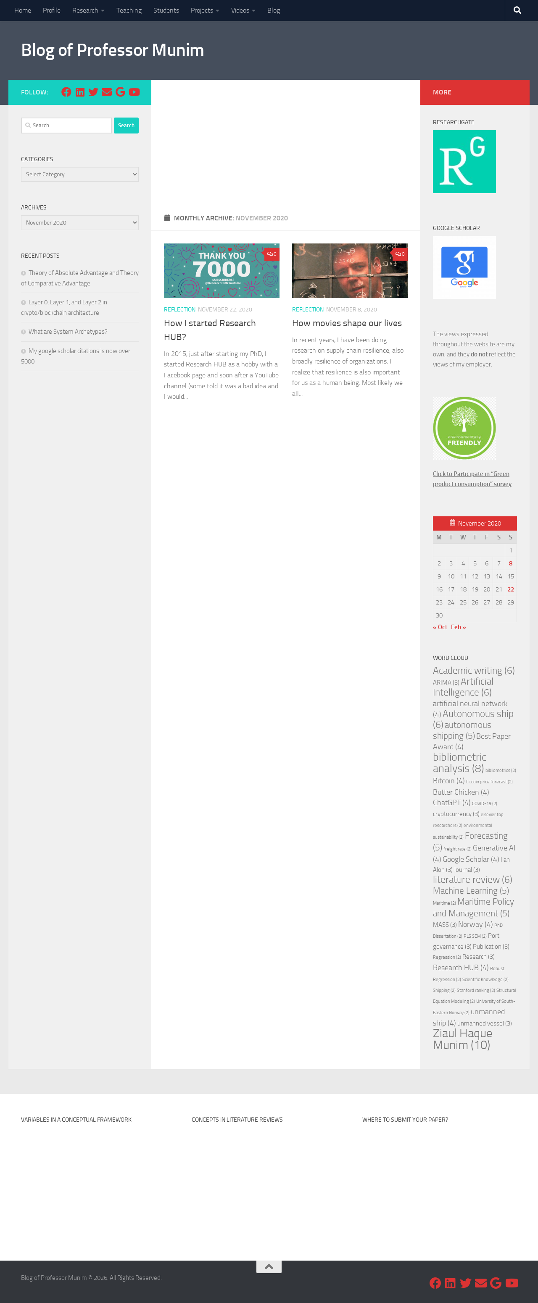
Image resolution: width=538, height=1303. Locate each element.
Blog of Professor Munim (112, 49)
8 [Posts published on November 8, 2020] (510, 563)
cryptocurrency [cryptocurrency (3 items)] (456, 814)
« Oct (440, 627)
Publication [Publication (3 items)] (491, 946)
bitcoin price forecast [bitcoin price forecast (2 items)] (489, 782)
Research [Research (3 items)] (478, 956)
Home (22, 10)
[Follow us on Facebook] (66, 92)
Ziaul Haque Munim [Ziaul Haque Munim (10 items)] (463, 1039)
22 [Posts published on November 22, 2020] (510, 589)
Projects (202, 10)
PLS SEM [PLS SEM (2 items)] (475, 936)
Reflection (179, 309)
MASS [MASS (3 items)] (445, 925)
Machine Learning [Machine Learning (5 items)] (471, 891)
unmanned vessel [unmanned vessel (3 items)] (484, 1023)
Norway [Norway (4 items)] (475, 924)
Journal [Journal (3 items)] (467, 870)
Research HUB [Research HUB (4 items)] (461, 967)
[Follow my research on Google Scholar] (120, 92)
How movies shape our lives (347, 323)
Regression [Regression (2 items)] (447, 957)
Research (85, 10)
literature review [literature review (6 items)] (472, 879)
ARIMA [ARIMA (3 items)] (446, 682)
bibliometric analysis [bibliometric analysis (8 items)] (459, 763)
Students (166, 10)
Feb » (458, 627)
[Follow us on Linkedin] (80, 92)
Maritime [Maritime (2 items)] (444, 903)
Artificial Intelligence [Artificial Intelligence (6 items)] (463, 687)
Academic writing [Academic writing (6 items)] (474, 670)
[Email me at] (107, 92)
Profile (52, 10)
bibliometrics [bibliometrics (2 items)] (500, 770)
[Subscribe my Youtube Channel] (134, 92)
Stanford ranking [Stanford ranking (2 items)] (476, 990)
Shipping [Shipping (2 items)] (444, 990)
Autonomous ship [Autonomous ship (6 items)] (473, 719)
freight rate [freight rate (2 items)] (457, 849)
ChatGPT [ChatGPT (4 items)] (452, 802)
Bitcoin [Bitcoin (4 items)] (449, 780)
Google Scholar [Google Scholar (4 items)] (471, 859)
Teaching (129, 10)
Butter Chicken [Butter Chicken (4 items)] (461, 792)
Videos (240, 10)
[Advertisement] (285, 142)
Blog (273, 10)
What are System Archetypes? (68, 331)
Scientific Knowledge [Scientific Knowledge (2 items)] (485, 979)
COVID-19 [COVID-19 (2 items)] (484, 803)
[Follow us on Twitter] (93, 92)
